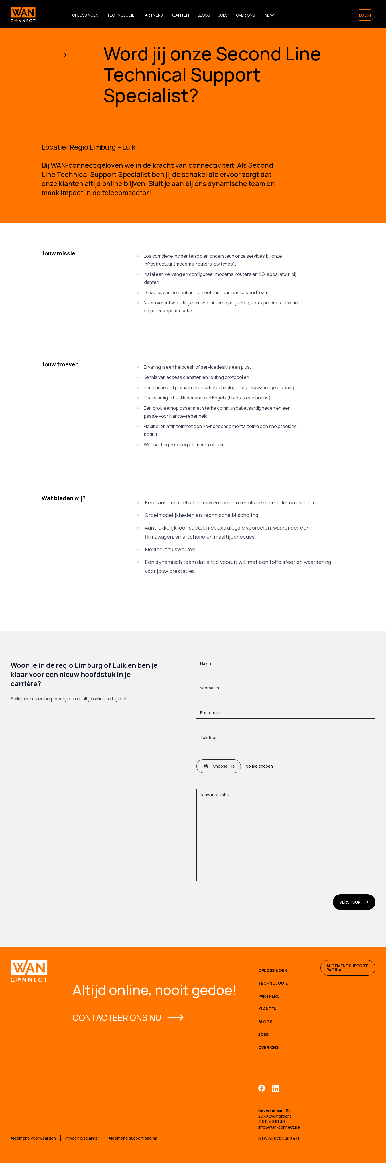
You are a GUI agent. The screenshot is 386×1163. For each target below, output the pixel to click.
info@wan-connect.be (279, 1127)
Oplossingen (85, 15)
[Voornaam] (285, 689)
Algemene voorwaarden (33, 1138)
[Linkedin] (275, 1088)
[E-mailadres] (285, 714)
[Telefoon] (285, 739)
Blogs (204, 15)
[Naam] (285, 665)
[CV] (285, 766)
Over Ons (245, 15)
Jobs (222, 15)
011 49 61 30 (273, 1121)
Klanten (180, 15)
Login (365, 15)
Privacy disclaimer (82, 1138)
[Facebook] (261, 1088)
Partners (153, 15)
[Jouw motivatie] (285, 835)
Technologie (120, 15)
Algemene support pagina (347, 967)
